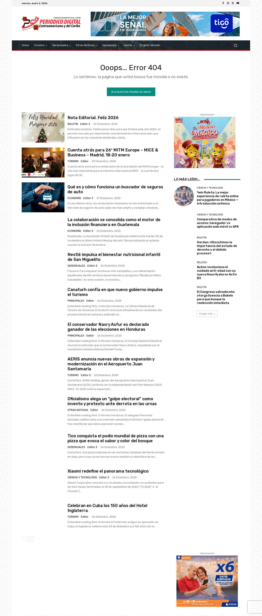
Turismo (73, 162)
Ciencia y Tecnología (82, 478)
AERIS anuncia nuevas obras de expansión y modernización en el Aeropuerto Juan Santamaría (111, 365)
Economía (74, 199)
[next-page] (30, 539)
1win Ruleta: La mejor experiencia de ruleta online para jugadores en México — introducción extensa (218, 199)
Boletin (73, 124)
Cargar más (207, 314)
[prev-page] (24, 539)
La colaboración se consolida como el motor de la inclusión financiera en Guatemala (114, 223)
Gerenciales (76, 266)
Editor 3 (85, 124)
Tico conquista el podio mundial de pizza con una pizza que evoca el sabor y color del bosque (116, 439)
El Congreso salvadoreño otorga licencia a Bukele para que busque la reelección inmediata (216, 298)
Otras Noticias (78, 411)
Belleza (202, 263)
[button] (235, 45)
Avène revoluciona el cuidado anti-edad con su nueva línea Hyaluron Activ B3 (217, 273)
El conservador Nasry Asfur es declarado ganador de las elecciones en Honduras (108, 328)
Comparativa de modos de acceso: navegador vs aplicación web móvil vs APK (218, 223)
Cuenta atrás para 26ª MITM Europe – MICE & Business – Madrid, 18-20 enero (113, 153)
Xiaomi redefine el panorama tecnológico (108, 471)
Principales (76, 301)
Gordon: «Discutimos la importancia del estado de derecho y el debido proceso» (217, 248)
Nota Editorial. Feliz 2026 (93, 118)
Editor (84, 162)
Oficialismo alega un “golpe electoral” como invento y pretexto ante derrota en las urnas (112, 402)
